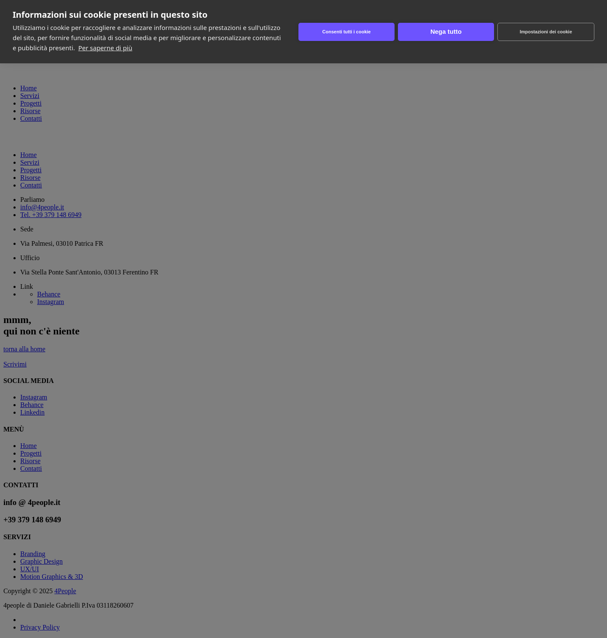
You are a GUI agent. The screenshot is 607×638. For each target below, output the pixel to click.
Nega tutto (446, 31)
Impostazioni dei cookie (546, 31)
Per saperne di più (105, 47)
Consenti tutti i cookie (346, 31)
